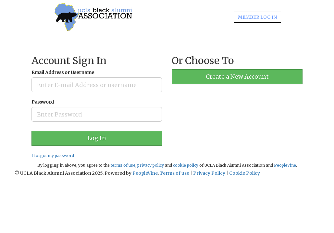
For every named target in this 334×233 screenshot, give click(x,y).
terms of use (123, 165)
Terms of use (174, 173)
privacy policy (150, 165)
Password (42, 102)
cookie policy (185, 165)
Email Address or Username (62, 72)
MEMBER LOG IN (257, 17)
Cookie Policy (244, 173)
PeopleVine (285, 165)
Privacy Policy (209, 173)
